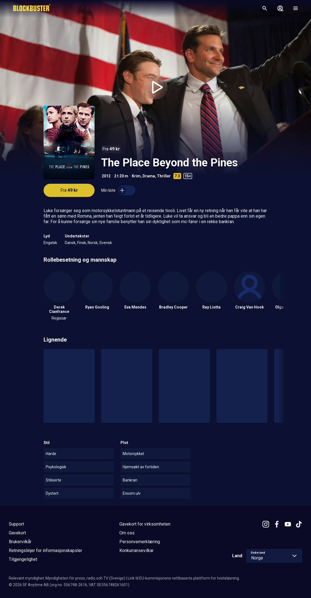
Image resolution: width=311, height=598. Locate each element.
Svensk (105, 242)
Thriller (164, 176)
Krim (136, 176)
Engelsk (50, 242)
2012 (106, 176)
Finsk (81, 242)
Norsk (93, 242)
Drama (149, 176)
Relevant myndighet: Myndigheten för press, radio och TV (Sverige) (67, 578)
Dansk (70, 242)
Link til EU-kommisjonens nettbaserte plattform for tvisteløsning (183, 578)
